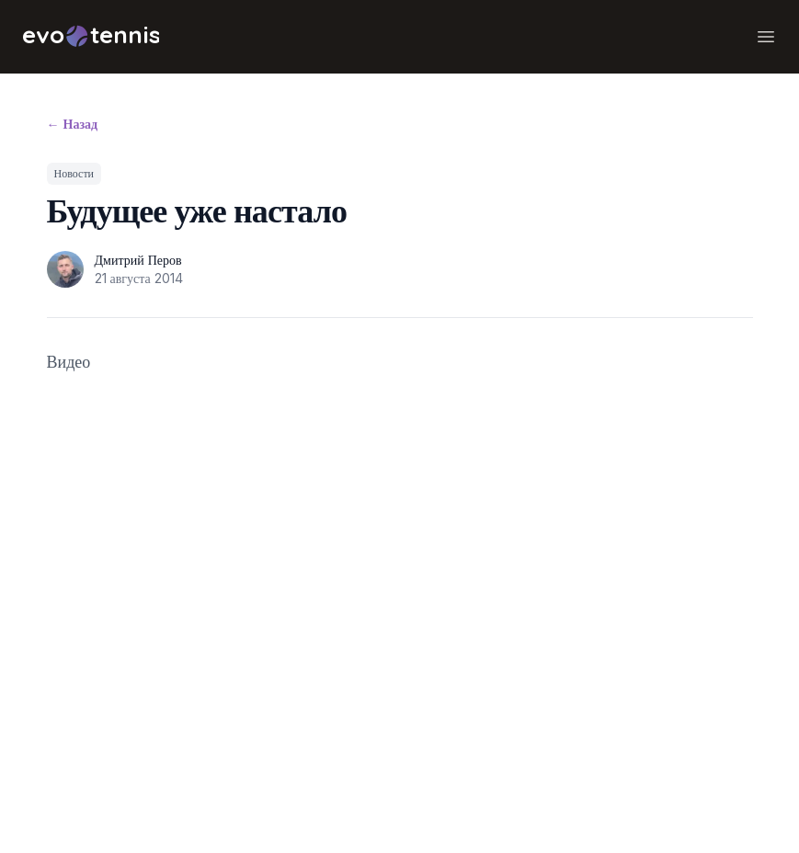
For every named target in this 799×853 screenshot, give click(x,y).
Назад (72, 123)
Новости (74, 173)
